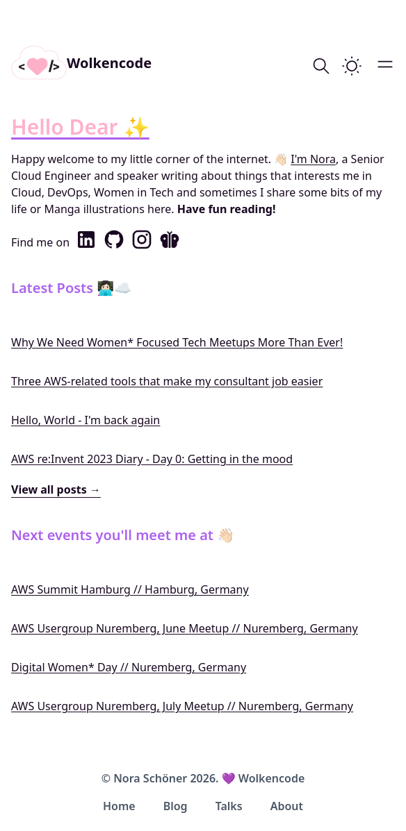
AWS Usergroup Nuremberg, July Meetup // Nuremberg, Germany (182, 706)
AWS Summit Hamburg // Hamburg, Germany (130, 589)
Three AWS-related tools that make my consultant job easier (167, 381)
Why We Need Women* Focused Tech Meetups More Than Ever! (177, 342)
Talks (229, 806)
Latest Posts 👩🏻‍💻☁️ (71, 287)
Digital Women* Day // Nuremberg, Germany (128, 667)
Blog (175, 806)
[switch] (351, 65)
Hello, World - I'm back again (85, 420)
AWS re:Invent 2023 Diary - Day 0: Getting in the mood (152, 459)
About (286, 806)
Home (119, 806)
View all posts (56, 489)
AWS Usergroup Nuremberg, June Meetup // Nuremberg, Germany (184, 628)
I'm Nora (313, 159)
